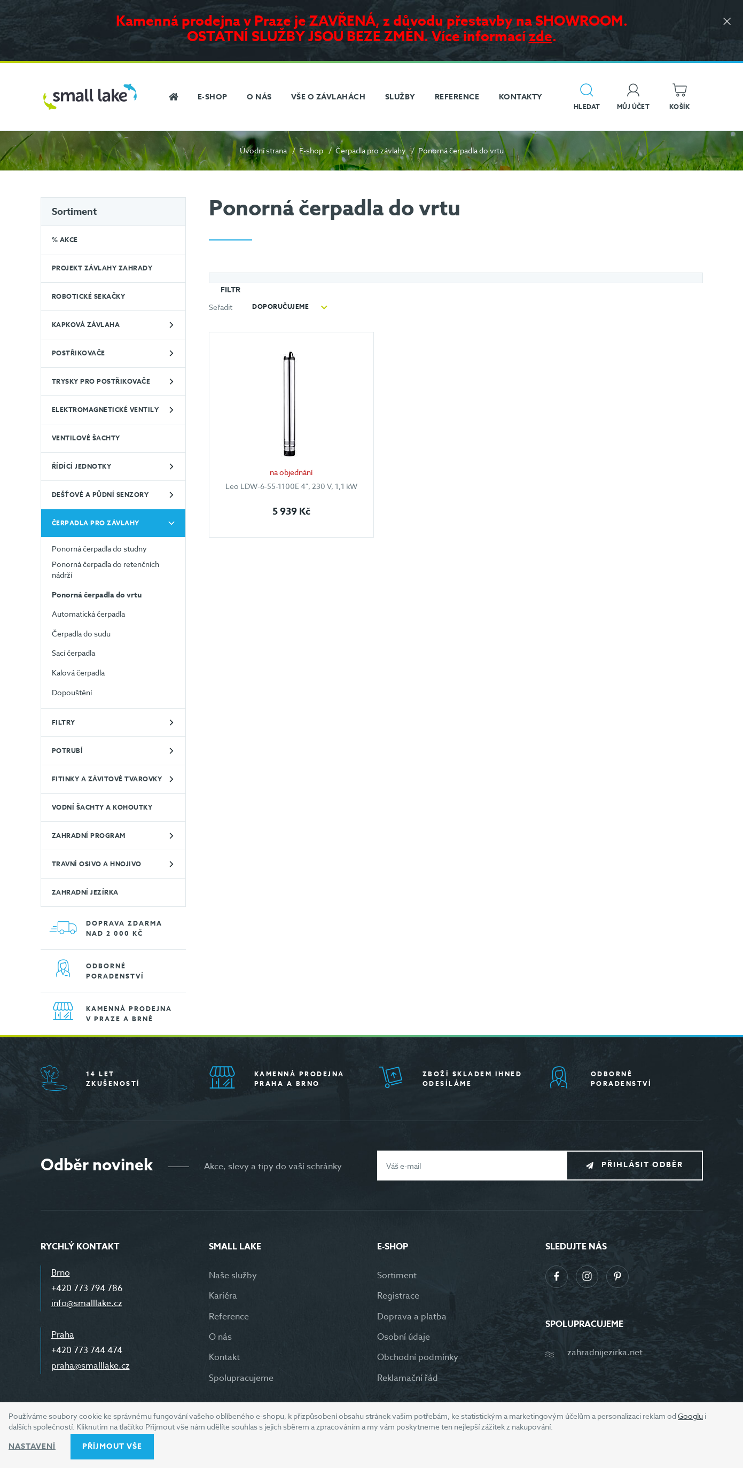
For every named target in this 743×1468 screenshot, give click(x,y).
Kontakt (224, 1357)
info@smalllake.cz (86, 1303)
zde (540, 36)
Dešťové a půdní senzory (100, 494)
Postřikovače (78, 353)
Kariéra (223, 1296)
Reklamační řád (407, 1378)
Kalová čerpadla (78, 672)
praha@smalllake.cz (90, 1366)
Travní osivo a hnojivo (97, 863)
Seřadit (220, 307)
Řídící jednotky (82, 466)
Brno (60, 1273)
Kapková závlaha (86, 324)
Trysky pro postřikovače (101, 381)
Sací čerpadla (73, 653)
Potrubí (67, 750)
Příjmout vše (112, 1446)
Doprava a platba (412, 1316)
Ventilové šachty (86, 437)
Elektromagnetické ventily (105, 409)
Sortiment (74, 212)
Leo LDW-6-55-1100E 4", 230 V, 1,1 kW (291, 486)
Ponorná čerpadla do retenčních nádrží (105, 569)
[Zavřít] (727, 22)
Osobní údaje (403, 1337)
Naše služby (233, 1275)
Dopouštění (72, 692)
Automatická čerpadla (88, 614)
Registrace (398, 1296)
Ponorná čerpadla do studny (99, 548)
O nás (220, 1337)
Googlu (690, 1416)
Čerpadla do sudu (81, 633)
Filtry (63, 722)
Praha (62, 1335)
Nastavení (32, 1446)
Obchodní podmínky (417, 1357)
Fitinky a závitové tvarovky (107, 778)
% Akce (65, 239)
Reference (229, 1316)
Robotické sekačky (89, 296)
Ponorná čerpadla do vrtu (97, 595)
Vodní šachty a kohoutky (102, 807)
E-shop (311, 150)
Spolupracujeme (241, 1378)
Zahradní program (89, 835)
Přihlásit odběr (642, 1165)
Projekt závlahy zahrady (102, 268)
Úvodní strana (263, 150)
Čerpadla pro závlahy (370, 150)
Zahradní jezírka (85, 892)
